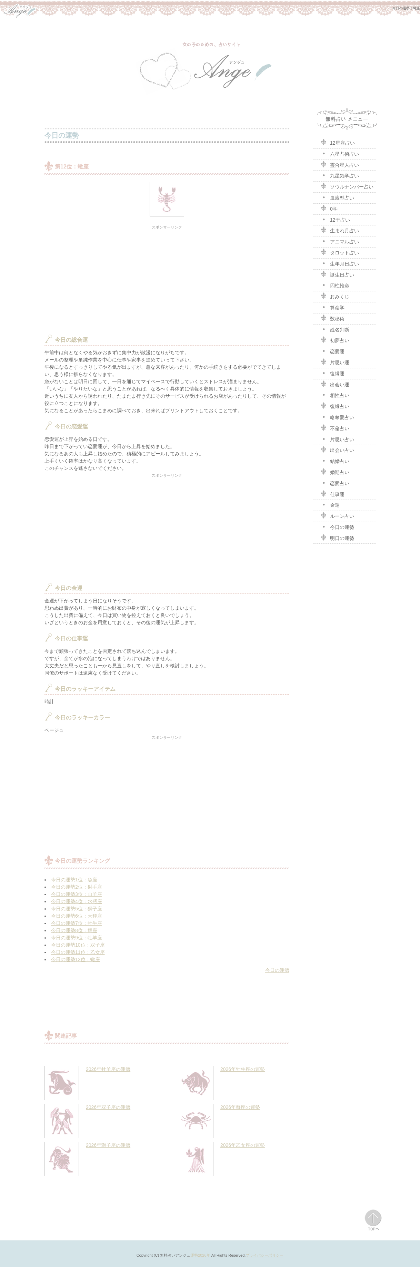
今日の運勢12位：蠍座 (75, 959)
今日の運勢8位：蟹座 (74, 930)
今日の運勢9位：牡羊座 (76, 937)
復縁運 (332, 372)
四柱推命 (334, 284)
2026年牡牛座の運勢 (242, 1069)
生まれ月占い (339, 229)
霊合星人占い (339, 164)
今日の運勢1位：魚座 (74, 879)
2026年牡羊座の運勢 (108, 1069)
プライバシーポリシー (264, 1255)
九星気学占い (339, 175)
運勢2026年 (200, 1255)
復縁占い (334, 405)
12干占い (335, 219)
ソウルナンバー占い (346, 186)
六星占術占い (339, 153)
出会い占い (337, 449)
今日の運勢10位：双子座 (78, 945)
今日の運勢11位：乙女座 (78, 952)
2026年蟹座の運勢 (240, 1107)
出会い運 (334, 383)
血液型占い (337, 197)
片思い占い (337, 438)
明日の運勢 (337, 537)
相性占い (334, 394)
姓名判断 (334, 329)
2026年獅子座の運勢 (108, 1145)
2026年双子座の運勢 (108, 1107)
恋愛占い (334, 482)
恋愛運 (332, 350)
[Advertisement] (167, 279)
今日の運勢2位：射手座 (76, 887)
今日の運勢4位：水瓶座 (76, 901)
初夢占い (334, 339)
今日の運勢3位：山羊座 (76, 894)
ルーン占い (337, 515)
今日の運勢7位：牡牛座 (76, 923)
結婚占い (334, 460)
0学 (329, 208)
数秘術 (332, 318)
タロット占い (339, 252)
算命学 (332, 306)
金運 (330, 504)
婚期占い (334, 471)
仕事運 (332, 493)
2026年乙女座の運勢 (242, 1145)
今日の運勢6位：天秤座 (76, 916)
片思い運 (334, 361)
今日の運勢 (277, 970)
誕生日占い (337, 274)
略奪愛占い (337, 416)
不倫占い (334, 427)
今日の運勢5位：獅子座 (76, 908)
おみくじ (334, 295)
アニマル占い (339, 241)
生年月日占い (339, 263)
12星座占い (337, 142)
